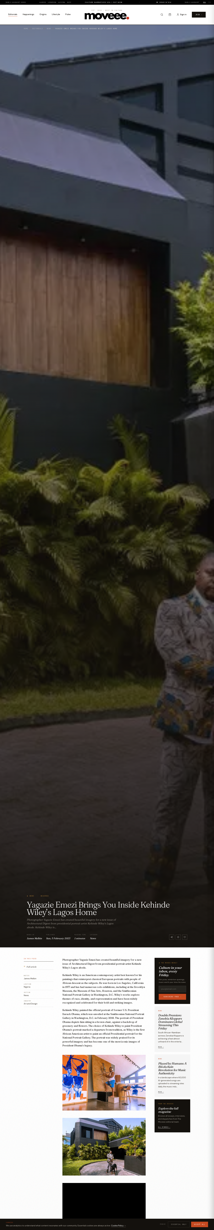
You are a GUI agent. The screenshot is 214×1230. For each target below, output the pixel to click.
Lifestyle (56, 14)
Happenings (28, 14)
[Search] (161, 14)
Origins (43, 14)
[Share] (171, 937)
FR (209, 2)
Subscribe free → (172, 997)
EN (204, 2)
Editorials (12, 14)
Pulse (68, 14)
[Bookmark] (178, 937)
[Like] (184, 937)
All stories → (164, 1127)
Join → (198, 15)
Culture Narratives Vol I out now (122, 2)
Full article (30, 966)
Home (26, 29)
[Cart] (170, 14)
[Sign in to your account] (182, 14)
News (49, 29)
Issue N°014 (184, 2)
